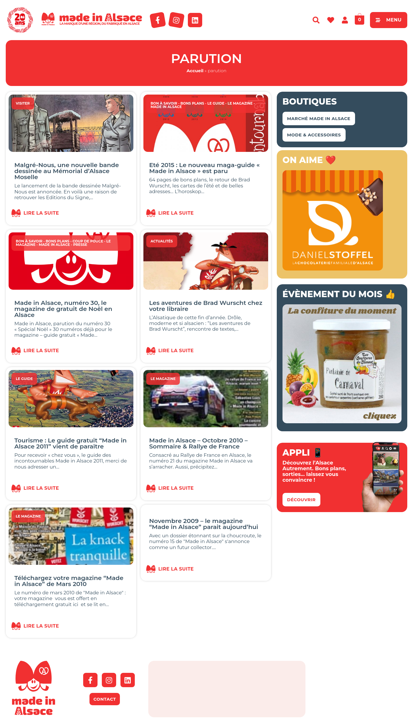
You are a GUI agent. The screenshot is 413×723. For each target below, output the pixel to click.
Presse (80, 244)
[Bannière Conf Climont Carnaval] (342, 421)
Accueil (194, 70)
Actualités (162, 241)
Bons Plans (192, 103)
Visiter (23, 103)
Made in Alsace (166, 107)
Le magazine (239, 103)
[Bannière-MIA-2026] (333, 269)
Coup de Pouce (88, 241)
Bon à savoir (164, 103)
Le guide (215, 103)
